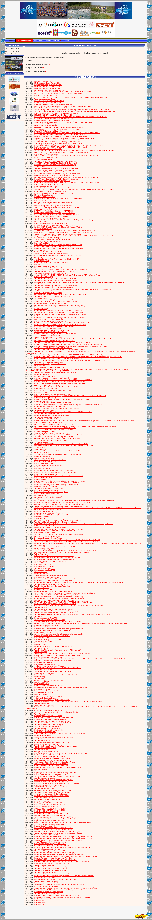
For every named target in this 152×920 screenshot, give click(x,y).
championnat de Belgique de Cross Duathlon (50, 460)
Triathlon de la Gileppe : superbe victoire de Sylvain (52, 721)
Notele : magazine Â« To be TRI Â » (47, 618)
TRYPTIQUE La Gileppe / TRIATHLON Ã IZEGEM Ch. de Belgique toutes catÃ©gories (64, 593)
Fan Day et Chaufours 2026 (44, 81)
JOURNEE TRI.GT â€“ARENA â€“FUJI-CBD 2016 (52, 254)
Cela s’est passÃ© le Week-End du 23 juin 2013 (51, 433)
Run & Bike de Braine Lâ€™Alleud (46, 577)
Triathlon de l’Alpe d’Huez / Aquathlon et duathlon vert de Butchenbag (58, 597)
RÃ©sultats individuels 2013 (44, 392)
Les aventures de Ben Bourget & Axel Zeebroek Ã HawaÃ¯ (55, 579)
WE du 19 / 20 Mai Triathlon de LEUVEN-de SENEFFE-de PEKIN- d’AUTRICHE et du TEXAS (67, 540)
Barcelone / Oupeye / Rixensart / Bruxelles (49, 328)
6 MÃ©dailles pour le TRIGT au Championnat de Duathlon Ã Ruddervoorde (60, 753)
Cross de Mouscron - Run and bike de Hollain (50, 561)
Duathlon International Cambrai (45, 899)
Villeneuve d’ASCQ (41, 309)
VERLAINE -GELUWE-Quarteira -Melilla (48, 252)
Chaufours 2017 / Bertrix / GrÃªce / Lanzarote (50, 191)
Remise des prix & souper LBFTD (46, 691)
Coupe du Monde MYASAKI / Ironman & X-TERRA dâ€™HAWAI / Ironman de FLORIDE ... (66, 122)
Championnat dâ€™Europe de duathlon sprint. (50, 303)
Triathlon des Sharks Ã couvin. (45, 739)
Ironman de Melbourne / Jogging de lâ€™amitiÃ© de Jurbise (55, 378)
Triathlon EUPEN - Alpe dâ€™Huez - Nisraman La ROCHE (55, 278)
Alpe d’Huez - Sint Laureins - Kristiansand (49, 172)
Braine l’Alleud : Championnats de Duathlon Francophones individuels (58, 629)
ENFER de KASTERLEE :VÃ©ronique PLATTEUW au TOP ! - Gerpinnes (60, 483)
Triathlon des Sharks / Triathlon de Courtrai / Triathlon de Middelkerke (58, 529)
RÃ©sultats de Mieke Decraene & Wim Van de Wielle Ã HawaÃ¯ (57, 783)
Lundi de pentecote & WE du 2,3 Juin (47, 536)
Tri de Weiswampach (41, 714)
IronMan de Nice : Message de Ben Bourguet (50, 815)
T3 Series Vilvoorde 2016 (43, 229)
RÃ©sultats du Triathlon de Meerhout (47, 886)
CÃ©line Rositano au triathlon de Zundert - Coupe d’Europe (55, 879)
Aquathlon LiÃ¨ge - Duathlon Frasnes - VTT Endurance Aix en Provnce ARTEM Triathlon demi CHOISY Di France (74, 190)
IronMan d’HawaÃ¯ (41, 645)
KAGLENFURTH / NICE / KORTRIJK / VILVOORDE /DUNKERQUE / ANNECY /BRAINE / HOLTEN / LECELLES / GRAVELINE (79, 282)
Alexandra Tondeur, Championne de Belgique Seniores (53, 437)
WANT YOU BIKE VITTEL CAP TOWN (48, 149)
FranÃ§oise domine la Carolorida (46, 486)
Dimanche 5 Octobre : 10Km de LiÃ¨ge (48, 785)
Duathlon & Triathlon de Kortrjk (45, 732)
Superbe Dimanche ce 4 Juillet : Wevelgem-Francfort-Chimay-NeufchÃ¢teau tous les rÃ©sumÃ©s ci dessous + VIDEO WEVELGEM (80, 659)
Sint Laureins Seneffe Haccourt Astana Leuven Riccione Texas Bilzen (58, 143)
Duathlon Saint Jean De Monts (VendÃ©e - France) (52, 758)
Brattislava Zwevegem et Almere (45, 186)
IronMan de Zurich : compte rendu (46, 812)
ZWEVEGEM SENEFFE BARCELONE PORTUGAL (52, 239)
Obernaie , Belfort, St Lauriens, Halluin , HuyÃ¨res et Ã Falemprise (57, 438)
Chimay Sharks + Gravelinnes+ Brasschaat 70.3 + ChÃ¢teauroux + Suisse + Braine (63, 232)
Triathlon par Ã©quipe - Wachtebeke (47, 893)
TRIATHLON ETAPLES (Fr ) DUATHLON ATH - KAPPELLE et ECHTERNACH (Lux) (63, 602)
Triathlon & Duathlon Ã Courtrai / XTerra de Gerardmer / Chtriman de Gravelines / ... (63, 342)
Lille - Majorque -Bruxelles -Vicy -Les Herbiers (50, 268)
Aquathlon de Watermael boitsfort (46, 751)
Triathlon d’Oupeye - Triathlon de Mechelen (49, 584)
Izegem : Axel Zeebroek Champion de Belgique (51, 719)
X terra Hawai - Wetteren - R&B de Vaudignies (50, 575)
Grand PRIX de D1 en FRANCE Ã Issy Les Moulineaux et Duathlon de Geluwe (62, 552)
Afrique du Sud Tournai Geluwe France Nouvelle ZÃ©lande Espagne (58, 198)
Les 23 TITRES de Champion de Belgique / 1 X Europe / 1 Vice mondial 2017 (61, 152)
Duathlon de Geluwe (41, 374)
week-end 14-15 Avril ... (42, 453)
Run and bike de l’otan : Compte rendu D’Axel (50, 774)
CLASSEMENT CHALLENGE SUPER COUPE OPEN (53, 403)
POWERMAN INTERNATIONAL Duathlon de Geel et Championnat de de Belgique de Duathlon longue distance (73, 524)
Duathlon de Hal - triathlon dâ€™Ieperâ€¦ (48, 513)
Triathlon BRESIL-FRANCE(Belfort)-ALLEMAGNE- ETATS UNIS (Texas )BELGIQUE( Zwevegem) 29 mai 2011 (73, 614)
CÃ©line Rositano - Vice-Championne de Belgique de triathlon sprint (58, 840)
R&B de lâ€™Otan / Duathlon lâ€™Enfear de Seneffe (53, 390)
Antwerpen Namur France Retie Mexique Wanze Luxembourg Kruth (58, 140)
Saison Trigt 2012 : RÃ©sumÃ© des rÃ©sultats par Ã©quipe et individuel (60, 481)
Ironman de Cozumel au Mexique (46, 643)
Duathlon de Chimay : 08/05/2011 (46, 625)
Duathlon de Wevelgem (42, 735)
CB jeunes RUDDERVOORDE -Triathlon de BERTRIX (53, 246)
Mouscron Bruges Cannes (43, 195)
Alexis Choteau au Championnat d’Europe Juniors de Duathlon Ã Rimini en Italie (62, 822)
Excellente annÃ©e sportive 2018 (46, 154)
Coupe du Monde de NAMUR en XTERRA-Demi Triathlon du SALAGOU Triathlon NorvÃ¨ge (66, 182)
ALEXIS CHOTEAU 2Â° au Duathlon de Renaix (51, 787)
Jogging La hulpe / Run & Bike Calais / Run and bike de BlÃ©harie (57, 387)
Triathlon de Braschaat (42, 741)
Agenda (48, 40)
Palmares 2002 (39, 902)
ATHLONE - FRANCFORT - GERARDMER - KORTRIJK (54, 429)
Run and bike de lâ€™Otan (44, 477)
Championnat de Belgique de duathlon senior (50, 364)
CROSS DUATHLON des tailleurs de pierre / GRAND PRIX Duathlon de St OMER (63, 380)
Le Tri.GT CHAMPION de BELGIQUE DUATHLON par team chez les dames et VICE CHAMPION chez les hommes (74, 501)
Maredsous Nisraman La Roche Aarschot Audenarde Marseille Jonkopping (60, 136)
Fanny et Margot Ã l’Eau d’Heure (45, 877)
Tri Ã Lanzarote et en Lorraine (44, 410)
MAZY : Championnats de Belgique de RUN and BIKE (53, 206)
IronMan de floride (40, 694)
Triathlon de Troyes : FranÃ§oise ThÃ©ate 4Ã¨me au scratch (55, 746)
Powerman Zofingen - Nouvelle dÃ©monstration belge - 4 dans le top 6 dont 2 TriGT (63, 861)
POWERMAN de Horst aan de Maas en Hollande (51, 760)
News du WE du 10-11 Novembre (46, 490)
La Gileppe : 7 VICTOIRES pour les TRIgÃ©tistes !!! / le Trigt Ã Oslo (58, 520)
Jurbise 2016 (38, 257)
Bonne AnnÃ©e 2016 (41, 261)
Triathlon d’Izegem (40, 652)
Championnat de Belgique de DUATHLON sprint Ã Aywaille (55, 604)
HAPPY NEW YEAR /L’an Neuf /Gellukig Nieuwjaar (52, 394)
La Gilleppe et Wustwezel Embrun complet (49, 101)
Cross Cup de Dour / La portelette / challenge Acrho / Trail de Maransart (59, 383)
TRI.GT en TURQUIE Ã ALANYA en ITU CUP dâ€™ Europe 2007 (57, 817)
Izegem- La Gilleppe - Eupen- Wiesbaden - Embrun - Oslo (54, 225)
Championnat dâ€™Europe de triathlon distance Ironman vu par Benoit (59, 598)
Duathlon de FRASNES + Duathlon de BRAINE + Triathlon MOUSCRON (59, 248)
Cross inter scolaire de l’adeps (45, 461)
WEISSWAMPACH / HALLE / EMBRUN (48, 422)
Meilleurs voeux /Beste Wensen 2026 (47, 83)
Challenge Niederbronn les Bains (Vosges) (49, 666)
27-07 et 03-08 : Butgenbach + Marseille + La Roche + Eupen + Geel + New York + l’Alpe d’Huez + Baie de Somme (74, 339)
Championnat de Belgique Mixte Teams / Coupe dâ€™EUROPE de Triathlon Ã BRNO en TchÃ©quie (69, 355)
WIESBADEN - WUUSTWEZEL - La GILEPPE (50, 337)
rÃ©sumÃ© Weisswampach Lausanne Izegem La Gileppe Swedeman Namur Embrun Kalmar (67, 133)
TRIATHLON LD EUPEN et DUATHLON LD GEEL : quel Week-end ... (58, 595)
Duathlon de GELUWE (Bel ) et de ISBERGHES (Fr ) (53, 630)
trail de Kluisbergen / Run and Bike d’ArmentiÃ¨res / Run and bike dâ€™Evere (61, 399)
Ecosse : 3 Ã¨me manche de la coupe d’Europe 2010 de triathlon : (57, 675)
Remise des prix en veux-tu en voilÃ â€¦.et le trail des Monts (55, 472)
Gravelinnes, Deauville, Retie (44, 533)
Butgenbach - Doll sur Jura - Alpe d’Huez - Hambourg (53, 104)
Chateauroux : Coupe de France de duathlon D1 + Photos (54, 762)
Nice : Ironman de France (43, 662)
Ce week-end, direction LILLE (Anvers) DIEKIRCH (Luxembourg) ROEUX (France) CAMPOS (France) (70, 360)
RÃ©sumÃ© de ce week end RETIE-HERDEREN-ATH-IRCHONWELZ (59, 255)
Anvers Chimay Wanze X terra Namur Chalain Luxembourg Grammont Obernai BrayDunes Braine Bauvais (71, 110)
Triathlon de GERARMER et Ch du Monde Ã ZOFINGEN (54, 271)
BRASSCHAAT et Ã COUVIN (44, 431)
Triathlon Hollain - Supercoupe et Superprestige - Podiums (54, 867)
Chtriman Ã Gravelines (42, 517)
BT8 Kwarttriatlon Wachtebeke (45, 664)
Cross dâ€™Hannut (41, 563)
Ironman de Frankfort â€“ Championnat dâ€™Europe (53, 661)
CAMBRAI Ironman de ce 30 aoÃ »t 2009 (48, 710)
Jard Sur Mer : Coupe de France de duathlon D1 (51, 764)
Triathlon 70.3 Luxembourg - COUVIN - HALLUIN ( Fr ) (53, 287)
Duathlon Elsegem (40, 677)
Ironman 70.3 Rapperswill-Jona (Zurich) (48, 293)
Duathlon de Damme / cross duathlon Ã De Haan (51, 415)
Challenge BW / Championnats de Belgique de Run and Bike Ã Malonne (59, 318)
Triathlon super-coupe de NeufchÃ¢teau (48, 728)
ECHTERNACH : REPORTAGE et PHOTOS (49, 810)
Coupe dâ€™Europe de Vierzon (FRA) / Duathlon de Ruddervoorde (58, 358)
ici (49, 64)
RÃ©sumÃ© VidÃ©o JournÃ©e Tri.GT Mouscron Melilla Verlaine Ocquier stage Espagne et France (69, 145)
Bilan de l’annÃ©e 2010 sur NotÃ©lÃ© (47, 639)
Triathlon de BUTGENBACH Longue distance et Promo (53, 609)
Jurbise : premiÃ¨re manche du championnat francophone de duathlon (58, 634)
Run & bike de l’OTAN (42, 689)
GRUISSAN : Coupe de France (45, 698)
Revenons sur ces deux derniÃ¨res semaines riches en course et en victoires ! (61, 307)
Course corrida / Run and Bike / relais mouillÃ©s (51, 262)
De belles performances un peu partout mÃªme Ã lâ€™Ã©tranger (57, 557)
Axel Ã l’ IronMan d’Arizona (43, 693)
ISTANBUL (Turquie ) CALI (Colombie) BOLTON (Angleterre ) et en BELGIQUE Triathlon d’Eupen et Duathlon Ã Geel (75, 426)
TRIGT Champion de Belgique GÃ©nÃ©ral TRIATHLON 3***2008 (57, 776)
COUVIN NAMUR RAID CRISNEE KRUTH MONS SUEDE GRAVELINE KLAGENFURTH (65, 138)
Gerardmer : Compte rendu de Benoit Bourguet (50, 794)
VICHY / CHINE (39, 166)
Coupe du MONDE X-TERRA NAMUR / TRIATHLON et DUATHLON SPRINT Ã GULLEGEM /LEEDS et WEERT (73, 236)
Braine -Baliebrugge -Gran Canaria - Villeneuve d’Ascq (53, 193)
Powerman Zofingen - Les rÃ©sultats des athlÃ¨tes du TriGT (55, 860)
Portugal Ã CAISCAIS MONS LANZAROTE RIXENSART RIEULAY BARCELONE (62, 92)
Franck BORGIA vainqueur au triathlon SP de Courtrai (53, 829)
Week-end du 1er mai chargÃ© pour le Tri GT (50, 844)
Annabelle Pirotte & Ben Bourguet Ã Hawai (49, 124)
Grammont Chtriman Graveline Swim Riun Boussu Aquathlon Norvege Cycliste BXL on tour (66, 177)
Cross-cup (38, 771)
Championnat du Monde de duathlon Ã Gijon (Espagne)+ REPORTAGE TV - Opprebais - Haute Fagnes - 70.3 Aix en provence (78, 582)
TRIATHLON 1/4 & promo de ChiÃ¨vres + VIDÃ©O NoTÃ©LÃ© (56, 712)
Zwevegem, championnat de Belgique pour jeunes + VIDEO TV (56, 671)
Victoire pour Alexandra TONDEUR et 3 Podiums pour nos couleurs (58, 454)
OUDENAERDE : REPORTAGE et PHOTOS (50, 808)
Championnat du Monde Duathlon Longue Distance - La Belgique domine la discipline (64, 876)
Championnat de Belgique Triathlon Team (49, 362)
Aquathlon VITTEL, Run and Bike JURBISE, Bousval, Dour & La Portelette (60, 314)
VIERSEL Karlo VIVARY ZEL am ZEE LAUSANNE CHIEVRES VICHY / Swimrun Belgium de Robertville (70, 97)
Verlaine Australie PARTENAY (44, 197)
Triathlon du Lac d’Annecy (43, 284)
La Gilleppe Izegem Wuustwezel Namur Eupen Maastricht (54, 170)
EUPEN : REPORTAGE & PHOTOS (47, 806)
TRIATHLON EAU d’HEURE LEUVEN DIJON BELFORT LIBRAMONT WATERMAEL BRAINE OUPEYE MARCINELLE (76, 111)
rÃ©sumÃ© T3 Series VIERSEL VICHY (48, 131)
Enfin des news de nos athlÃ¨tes (45, 389)
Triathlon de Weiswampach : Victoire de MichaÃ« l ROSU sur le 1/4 (57, 650)
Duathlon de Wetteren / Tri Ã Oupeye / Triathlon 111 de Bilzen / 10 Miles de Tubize (63, 412)
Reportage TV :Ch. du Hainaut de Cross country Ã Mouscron (55, 773)
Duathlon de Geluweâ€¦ (42, 456)
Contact (67, 40)
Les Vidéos (38, 40)
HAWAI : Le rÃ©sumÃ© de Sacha (46, 158)
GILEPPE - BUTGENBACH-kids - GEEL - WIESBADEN (53, 424)
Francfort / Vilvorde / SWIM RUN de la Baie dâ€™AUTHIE (54, 175)
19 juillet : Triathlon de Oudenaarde (46, 726)
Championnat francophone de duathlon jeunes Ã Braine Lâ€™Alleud (58, 451)
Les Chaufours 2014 (41, 366)
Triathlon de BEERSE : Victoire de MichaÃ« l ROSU (52, 723)
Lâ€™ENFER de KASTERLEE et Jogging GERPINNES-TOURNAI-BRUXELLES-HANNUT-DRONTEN (70, 396)
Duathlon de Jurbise (41, 316)
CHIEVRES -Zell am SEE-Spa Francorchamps (50, 273)
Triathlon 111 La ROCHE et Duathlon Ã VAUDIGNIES (53, 348)
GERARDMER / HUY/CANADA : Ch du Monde (50, 332)
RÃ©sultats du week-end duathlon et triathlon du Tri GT (53, 828)
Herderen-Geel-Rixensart (43, 200)
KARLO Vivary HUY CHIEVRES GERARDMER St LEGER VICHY (57, 129)
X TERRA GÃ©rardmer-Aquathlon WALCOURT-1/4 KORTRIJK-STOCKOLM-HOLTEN (64, 230)
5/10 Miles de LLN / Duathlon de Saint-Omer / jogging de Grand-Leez (58, 312)
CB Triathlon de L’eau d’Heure (45, 291)
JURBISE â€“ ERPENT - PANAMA (46, 385)
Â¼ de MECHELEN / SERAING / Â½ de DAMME (51, 330)
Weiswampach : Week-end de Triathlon (48, 716)
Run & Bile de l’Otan (41, 637)
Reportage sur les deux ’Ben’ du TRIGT (48, 696)
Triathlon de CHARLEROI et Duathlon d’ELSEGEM (52, 296)
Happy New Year (40, 479)
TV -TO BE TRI (39, 250)
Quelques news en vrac (42, 499)
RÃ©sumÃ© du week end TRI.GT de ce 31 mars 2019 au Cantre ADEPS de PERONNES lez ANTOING (70, 117)
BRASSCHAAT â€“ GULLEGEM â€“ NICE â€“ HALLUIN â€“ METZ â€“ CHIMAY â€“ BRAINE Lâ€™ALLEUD (72, 344)
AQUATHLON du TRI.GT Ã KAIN (45, 419)
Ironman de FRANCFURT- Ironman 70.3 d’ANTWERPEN (54, 600)
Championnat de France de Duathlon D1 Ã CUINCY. (52, 742)
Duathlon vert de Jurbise (43, 467)
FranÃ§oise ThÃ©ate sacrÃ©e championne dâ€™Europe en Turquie (58, 435)
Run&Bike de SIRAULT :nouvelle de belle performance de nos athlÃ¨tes (59, 382)
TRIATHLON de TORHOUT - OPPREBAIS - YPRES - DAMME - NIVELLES (60, 270)
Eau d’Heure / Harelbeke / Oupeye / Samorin (50, 184)
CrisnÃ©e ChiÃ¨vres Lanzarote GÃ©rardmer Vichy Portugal (55, 165)
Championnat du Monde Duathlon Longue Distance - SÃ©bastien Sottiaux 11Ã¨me (63, 838)
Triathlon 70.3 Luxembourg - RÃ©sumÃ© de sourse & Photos (55, 286)
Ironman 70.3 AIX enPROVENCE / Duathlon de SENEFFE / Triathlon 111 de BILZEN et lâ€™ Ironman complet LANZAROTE (78, 357)
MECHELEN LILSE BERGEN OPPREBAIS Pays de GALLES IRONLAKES (60, 94)
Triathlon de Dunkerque (42, 749)
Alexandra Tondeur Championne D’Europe (49, 680)
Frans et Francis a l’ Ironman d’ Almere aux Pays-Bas (53, 858)
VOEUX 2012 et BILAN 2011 (44, 565)
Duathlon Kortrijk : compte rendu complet (48, 730)
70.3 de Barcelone (40, 298)
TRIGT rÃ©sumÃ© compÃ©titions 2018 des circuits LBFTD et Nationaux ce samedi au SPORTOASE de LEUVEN (74, 150)
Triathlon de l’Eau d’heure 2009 (45, 748)
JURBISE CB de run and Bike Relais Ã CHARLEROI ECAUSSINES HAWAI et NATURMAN (66, 156)
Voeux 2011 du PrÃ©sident (43, 641)
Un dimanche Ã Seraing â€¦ (44, 511)
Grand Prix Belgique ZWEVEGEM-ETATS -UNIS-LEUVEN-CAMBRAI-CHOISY (62, 294)
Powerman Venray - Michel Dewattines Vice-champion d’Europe (56, 895)
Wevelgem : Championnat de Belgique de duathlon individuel (55, 522)
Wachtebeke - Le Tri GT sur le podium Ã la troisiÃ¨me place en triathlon (59, 890)
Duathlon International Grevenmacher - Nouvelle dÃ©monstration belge (59, 854)
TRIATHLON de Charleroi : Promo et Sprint (49, 620)
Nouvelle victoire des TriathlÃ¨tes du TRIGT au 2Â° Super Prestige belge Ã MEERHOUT (65, 837)
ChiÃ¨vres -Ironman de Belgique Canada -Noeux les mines (55, 334)
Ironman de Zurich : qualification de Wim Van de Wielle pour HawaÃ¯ (58, 831)
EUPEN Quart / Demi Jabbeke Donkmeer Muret (51, 102)
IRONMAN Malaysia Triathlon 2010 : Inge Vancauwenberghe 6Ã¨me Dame (60, 687)
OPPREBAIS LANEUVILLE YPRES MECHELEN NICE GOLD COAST (59, 127)
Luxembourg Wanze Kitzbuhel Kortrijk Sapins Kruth (52, 181)
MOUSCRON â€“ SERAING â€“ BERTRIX (49, 367)
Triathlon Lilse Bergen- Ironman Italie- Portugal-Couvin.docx (55, 161)
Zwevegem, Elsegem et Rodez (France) (48, 538)
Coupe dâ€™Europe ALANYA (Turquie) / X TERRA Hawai (54, 213)
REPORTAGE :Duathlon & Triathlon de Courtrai (51, 813)
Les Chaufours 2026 (24, 40)
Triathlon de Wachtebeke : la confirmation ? (49, 488)
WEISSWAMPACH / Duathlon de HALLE (48, 335)
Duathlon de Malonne (42, 573)
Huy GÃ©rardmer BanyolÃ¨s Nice (46, 95)
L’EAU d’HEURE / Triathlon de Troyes (47, 238)
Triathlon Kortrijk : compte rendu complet (48, 725)
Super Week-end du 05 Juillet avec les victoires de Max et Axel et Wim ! (59, 733)
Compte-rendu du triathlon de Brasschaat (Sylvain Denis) (54, 737)
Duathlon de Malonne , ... (43, 401)
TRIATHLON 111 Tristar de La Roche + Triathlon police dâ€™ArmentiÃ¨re (60, 534)
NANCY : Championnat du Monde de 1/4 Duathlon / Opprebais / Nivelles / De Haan (63, 502)
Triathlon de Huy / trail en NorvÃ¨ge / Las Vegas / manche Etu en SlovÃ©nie (61, 506)
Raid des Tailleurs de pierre (44, 632)
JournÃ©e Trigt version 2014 (44, 376)
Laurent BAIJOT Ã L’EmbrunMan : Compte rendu (51, 796)
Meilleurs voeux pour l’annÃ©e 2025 (47, 86)
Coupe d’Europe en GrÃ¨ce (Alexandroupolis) (50, 842)
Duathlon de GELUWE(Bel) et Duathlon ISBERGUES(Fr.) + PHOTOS (58, 767)
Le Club (57, 40)
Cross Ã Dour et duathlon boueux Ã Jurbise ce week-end (54, 559)
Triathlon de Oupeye (41, 648)
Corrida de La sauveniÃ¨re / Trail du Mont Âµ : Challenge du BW (56, 259)
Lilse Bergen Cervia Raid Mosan (45, 126)
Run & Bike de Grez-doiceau (44, 566)
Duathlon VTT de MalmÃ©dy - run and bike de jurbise (53, 581)
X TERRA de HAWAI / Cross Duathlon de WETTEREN (53, 211)
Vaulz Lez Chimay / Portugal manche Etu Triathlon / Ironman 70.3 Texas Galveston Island (65, 550)
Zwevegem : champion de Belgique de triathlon (50, 440)
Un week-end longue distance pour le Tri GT (49, 824)
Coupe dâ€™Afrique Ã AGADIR (45, 209)
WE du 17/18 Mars (41, 554)
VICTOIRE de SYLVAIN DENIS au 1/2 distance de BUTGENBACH (57, 668)
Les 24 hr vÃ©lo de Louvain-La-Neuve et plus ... (51, 492)
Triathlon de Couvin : (41, 607)
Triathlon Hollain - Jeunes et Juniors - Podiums (50, 869)
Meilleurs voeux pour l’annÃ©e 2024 (47, 88)
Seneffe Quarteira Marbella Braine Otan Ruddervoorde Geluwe (56, 113)
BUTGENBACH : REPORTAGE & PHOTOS (49, 805)
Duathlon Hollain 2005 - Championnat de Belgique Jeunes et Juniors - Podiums (62, 897)
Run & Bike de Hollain (42, 469)
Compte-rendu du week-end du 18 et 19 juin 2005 (51, 874)
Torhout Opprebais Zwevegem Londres (48, 413)
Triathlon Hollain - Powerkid (44, 865)
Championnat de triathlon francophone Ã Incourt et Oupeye (55, 853)
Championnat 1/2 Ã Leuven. (44, 673)
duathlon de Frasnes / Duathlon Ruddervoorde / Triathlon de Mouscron (59, 305)
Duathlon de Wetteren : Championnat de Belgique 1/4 (53, 646)
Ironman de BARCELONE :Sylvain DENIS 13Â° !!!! (52, 700)
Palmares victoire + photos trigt (45, 398)
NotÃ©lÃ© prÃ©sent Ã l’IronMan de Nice (48, 657)
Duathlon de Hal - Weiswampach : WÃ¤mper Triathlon (53, 591)
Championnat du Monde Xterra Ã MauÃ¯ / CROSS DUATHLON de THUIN (60, 325)
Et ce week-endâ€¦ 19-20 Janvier (46, 474)
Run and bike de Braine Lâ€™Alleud (47, 493)
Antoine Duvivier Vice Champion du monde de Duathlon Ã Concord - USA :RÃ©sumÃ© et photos (68, 701)
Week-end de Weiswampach (44, 797)
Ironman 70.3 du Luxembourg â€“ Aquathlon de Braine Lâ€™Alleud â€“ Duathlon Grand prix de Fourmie (70, 346)
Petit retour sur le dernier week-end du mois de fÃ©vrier (54, 556)
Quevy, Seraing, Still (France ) (45, 549)
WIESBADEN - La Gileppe (43, 277)
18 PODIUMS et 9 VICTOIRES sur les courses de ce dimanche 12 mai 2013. (61, 444)
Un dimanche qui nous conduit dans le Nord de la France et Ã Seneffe (58, 476)
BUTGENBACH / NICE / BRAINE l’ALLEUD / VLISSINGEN (55, 531)
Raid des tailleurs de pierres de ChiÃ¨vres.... (49, 685)
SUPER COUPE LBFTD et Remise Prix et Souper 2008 (53, 780)
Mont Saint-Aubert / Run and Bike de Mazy (49, 319)
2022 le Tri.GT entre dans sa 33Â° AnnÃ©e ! (50, 90)
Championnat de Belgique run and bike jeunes (50, 406)
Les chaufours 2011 (41, 627)
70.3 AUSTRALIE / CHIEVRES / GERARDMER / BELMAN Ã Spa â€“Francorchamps (64, 220)
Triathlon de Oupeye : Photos (44, 789)
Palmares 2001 (39, 904)
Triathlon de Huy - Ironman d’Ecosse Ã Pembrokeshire (53, 586)
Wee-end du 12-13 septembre (44, 705)
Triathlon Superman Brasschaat (45, 872)
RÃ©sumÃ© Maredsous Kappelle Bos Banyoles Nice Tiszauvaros (57, 174)
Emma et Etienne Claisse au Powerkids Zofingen (51, 863)
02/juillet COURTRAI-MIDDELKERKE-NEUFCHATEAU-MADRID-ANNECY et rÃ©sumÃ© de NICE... (69, 605)
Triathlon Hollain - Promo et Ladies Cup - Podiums (52, 870)
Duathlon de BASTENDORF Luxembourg (48, 755)
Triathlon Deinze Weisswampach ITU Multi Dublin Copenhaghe (56, 168)
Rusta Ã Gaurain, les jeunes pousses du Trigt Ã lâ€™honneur (56, 485)
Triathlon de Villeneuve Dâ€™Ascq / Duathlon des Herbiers (55, 373)
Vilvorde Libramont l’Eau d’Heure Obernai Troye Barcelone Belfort (57, 142)
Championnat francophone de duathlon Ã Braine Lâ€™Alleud (55, 547)
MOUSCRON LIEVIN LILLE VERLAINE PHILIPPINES (53, 115)
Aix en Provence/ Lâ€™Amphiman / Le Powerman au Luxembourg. (57, 300)
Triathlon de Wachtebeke (43, 568)
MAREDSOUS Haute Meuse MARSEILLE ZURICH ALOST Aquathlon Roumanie (62, 106)
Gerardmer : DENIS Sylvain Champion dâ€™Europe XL (54, 790)
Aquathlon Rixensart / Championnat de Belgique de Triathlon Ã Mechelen (60, 504)
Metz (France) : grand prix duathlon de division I (51, 527)
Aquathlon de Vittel (41, 769)
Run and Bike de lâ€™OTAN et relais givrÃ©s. (50, 321)
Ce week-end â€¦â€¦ (41, 442)
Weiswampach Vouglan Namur (45, 99)
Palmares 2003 (39, 901)
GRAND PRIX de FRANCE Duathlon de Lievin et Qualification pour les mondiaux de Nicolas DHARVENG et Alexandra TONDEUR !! (80, 623)
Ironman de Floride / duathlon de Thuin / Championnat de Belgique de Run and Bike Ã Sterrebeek (68, 405)
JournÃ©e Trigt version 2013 (44, 458)
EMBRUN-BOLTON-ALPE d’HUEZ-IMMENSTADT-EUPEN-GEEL (57, 655)
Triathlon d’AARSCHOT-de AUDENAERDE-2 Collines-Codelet (56, 280)
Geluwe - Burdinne (41, 572)
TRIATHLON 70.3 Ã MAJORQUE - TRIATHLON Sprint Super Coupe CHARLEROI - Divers (66, 541)
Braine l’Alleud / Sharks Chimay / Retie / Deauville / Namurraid (56, 179)
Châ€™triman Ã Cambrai (43, 589)
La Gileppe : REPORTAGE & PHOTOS (48, 803)
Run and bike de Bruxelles (43, 463)
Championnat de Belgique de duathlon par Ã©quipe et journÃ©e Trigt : (59, 310)
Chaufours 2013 (40, 449)
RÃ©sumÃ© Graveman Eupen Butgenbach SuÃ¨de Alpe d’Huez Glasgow (60, 134)
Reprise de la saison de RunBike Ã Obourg (49, 821)
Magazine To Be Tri (41, 222)
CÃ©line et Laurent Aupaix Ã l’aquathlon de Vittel (51, 845)
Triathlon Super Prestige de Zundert (46, 881)
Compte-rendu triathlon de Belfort (46, 744)
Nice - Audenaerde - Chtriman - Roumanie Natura (51, 108)
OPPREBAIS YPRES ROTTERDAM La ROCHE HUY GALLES (56, 163)
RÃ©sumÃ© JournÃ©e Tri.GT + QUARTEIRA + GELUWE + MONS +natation (61, 147)
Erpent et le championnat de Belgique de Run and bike (53, 470)
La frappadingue (40, 495)
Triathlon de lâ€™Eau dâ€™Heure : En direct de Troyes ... (54, 613)
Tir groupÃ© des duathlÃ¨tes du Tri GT (47, 849)
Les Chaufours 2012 (41, 545)
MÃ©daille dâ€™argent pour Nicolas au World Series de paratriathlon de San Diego (63, 445)
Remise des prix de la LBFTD (44, 570)
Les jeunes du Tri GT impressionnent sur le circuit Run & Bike (56, 819)
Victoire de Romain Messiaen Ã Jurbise (48, 465)
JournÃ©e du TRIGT (41, 682)
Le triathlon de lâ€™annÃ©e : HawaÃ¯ (48, 497)
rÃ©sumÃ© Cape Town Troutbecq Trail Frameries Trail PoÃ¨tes (56, 118)
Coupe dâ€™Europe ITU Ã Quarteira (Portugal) (51, 765)
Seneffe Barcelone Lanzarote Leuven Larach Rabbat (52, 188)
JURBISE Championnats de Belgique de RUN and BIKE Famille (56, 207)
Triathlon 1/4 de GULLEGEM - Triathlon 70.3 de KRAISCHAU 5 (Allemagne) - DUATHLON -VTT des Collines (72, 289)
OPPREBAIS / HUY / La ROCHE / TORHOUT (50, 218)
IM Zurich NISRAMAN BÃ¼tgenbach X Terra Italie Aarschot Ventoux (58, 227)
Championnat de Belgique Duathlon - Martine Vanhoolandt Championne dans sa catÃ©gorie (66, 888)
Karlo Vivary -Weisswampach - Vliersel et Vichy (51, 223)
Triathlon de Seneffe (41, 616)
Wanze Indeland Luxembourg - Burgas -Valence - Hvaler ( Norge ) (57, 234)
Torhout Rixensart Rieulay (43, 159)
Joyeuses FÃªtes (40, 264)
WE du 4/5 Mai (39, 447)
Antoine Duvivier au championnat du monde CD (51, 781)
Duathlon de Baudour (41, 588)
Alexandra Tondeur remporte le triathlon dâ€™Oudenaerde (55, 428)
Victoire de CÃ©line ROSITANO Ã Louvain (49, 835)
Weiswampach (39, 518)
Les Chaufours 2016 (41, 243)
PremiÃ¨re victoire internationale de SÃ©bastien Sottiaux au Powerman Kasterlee (62, 847)
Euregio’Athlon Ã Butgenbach (44, 826)
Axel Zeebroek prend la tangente (45, 778)
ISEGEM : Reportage (41, 801)
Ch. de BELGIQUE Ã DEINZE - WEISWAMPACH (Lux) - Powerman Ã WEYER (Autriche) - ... (67, 275)
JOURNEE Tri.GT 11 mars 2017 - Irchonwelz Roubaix (53, 202)
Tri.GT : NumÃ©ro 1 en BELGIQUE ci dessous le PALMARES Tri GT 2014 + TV (62, 323)
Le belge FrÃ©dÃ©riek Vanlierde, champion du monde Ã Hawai (56, 408)
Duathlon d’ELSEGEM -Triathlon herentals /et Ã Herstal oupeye (56, 611)
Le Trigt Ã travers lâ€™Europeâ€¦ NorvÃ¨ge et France (53, 515)
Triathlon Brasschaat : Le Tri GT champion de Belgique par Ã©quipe (58, 833)
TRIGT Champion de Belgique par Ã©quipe (49, 757)
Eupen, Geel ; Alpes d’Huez (44, 525)
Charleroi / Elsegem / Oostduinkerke (47, 241)
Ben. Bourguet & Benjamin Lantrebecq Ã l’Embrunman (53, 717)
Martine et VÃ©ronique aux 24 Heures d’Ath (49, 851)
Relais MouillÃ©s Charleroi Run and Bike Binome (51, 120)
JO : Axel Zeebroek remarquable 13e (47, 799)
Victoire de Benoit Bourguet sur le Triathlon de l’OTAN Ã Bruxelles (57, 621)
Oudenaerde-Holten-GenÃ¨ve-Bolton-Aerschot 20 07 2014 (54, 341)
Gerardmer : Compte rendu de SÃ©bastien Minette (52, 792)
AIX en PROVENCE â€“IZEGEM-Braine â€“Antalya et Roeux (55, 302)
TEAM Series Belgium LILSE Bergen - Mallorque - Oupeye (54, 216)
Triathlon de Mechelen (42, 703)
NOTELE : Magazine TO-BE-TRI (45, 266)
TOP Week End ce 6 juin (43, 669)
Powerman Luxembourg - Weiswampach (48, 892)
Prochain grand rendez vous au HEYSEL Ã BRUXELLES (54, 326)
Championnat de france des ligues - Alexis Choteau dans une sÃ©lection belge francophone (66, 856)
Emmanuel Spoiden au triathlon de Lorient (49, 883)
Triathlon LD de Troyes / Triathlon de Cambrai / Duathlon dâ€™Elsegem (59, 350)
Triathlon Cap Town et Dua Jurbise (46, 204)
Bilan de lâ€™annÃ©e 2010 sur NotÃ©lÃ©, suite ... (52, 636)
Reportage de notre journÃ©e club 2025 (48, 85)
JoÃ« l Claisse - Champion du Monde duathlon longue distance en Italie (59, 885)
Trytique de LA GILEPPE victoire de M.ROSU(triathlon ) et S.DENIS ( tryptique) (62, 653)
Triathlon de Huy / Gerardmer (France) (47, 417)
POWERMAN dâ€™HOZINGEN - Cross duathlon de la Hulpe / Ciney (58, 245)
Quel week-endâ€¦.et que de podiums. (47, 509)
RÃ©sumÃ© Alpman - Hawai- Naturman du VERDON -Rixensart (57, 214)
